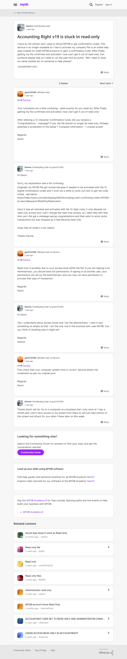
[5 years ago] (31, 593)
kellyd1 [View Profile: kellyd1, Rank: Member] (42, 594)
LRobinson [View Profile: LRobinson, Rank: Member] (44, 622)
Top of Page (40, 650)
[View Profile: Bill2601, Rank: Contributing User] (20, 578)
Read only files (33, 575)
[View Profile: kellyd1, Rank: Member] (20, 592)
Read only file (32, 547)
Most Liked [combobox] (106, 83)
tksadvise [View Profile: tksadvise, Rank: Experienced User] (43, 637)
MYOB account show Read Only (42, 604)
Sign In (108, 4)
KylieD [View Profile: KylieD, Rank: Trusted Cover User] (42, 551)
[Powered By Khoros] (106, 652)
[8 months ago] (31, 536)
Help (53, 650)
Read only (30, 561)
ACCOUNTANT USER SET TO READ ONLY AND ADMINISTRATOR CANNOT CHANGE (65, 618)
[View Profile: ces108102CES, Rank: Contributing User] (20, 564)
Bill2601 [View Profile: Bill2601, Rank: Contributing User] (42, 579)
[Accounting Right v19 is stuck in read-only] (37, 95)
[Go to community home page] (24, 4)
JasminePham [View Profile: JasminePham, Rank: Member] (47, 608)
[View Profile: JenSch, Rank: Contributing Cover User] (20, 535)
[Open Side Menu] (15, 4)
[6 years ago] (31, 636)
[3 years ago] (31, 551)
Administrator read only (38, 590)
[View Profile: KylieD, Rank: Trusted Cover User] (20, 549)
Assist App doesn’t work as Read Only (46, 533)
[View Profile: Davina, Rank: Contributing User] (21, 27)
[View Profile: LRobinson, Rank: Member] (20, 621)
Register (99, 4)
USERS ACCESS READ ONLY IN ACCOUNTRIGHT (51, 633)
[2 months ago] (31, 608)
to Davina (55, 252)
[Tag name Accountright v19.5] (27, 66)
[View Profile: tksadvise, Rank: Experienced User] (20, 635)
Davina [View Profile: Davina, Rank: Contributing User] (29, 26)
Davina (26, 100)
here (89, 477)
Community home (31, 452)
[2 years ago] (30, 565)
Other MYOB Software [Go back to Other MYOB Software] (24, 13)
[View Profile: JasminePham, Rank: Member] (20, 607)
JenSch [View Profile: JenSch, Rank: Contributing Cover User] (44, 537)
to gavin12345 (56, 167)
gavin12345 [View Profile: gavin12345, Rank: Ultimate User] (30, 92)
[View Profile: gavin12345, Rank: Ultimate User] (20, 94)
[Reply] (105, 72)
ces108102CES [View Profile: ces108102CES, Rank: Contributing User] (46, 565)
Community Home (22, 650)
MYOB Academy (35, 500)
